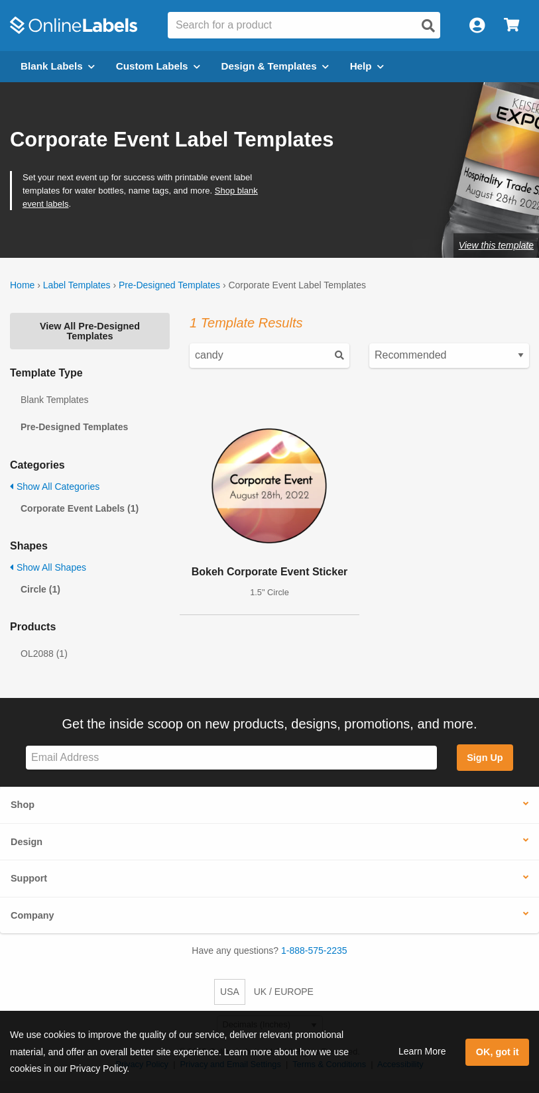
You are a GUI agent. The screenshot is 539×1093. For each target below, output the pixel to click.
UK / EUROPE (284, 991)
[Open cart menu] (511, 25)
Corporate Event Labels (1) (80, 508)
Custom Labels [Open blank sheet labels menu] (158, 66)
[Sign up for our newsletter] (231, 758)
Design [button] (26, 841)
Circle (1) (40, 589)
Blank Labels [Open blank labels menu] (58, 66)
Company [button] (32, 915)
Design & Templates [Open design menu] (275, 66)
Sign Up (485, 757)
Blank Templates (54, 399)
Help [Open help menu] (367, 66)
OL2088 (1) (44, 653)
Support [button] (29, 878)
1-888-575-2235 (314, 950)
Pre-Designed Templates (169, 285)
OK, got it (497, 1052)
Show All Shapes (48, 567)
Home (22, 285)
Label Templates (77, 285)
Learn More (422, 1051)
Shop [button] (22, 804)
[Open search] (428, 26)
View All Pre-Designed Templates (90, 331)
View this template (496, 245)
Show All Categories (54, 486)
